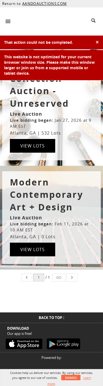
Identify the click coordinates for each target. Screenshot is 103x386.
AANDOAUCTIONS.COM (44, 3)
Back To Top (51, 317)
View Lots (32, 146)
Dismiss (71, 378)
